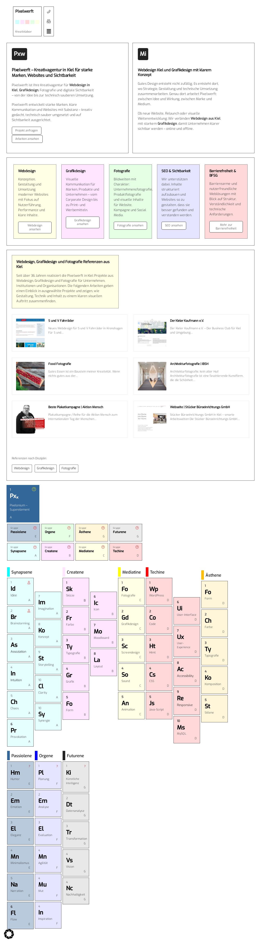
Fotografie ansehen (130, 225)
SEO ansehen (174, 225)
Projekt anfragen (26, 130)
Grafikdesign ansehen (82, 222)
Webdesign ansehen (35, 227)
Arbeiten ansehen (27, 139)
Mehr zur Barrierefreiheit (226, 226)
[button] (49, 21)
